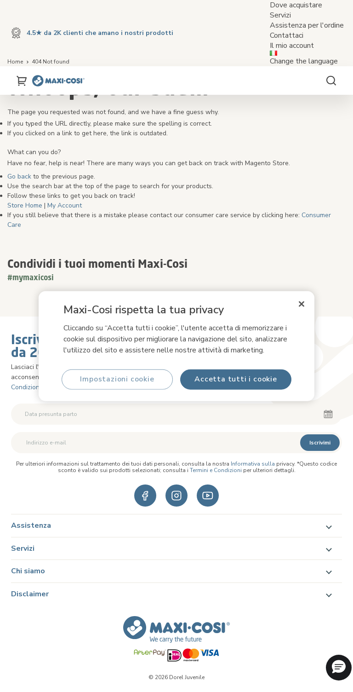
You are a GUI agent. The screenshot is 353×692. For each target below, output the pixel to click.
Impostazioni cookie (117, 379)
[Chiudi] (301, 304)
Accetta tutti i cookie (235, 379)
